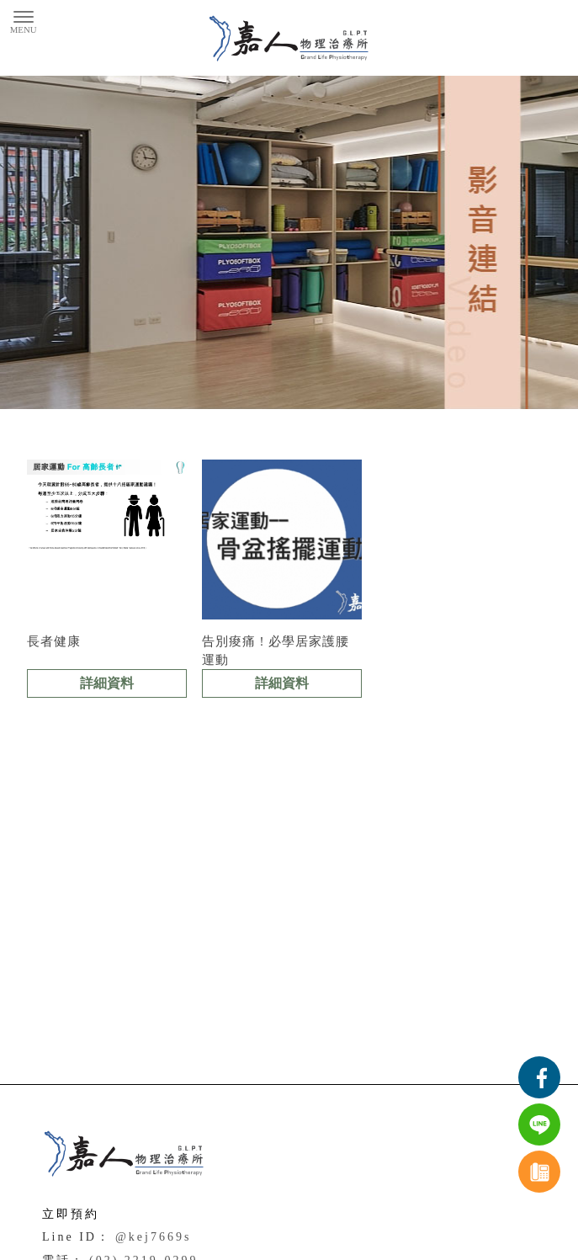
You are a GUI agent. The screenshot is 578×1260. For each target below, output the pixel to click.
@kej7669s (153, 1237)
